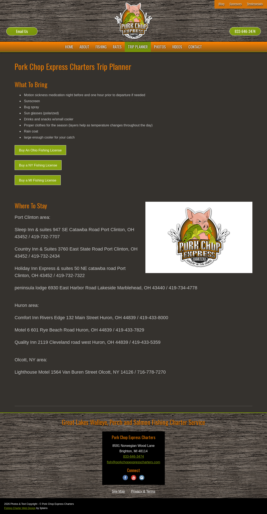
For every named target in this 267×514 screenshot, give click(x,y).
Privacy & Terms (143, 491)
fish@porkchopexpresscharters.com (133, 462)
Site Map (118, 491)
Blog (221, 4)
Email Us (22, 31)
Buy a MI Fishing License (37, 180)
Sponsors (235, 4)
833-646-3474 (245, 31)
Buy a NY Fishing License (38, 165)
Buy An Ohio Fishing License (40, 150)
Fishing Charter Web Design (20, 508)
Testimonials (255, 4)
